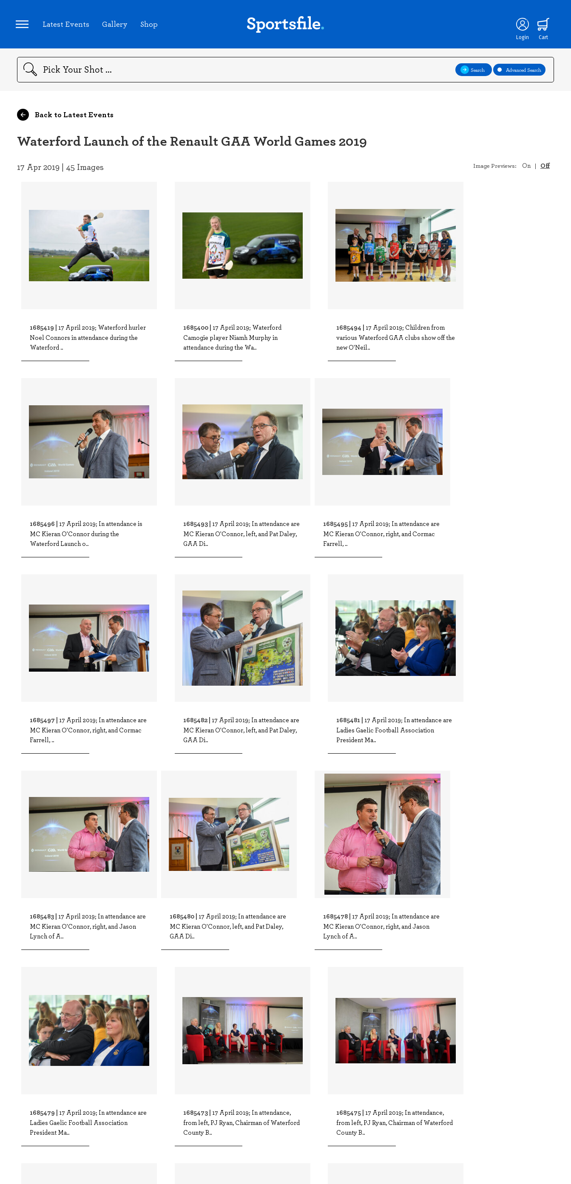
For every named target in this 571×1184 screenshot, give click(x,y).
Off (545, 167)
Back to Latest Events (65, 117)
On (526, 168)
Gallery (116, 25)
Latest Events (67, 25)
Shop (150, 25)
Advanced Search (519, 72)
